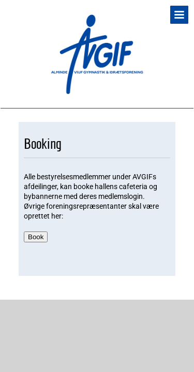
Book (35, 237)
